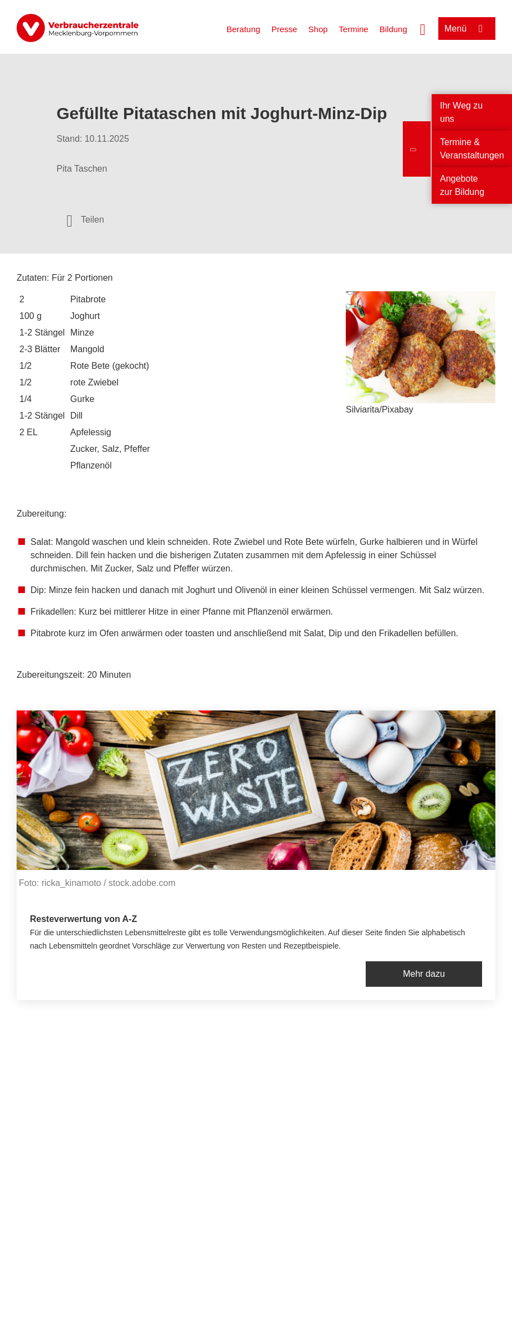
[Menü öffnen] (466, 28)
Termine (353, 29)
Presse (285, 29)
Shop (317, 29)
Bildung (393, 29)
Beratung (243, 29)
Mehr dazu (424, 973)
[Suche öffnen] (423, 28)
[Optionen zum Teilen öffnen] (85, 219)
